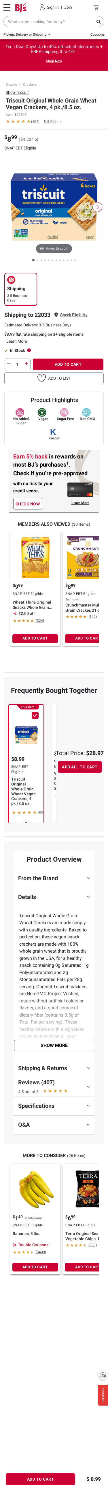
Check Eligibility (74, 315)
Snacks (11, 85)
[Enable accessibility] (103, 1375)
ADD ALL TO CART (80, 767)
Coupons (97, 34)
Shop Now (54, 61)
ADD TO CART (68, 364)
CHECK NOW (28, 504)
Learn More (16, 341)
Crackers (30, 85)
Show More (54, 1045)
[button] (74, 315)
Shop (17, 92)
